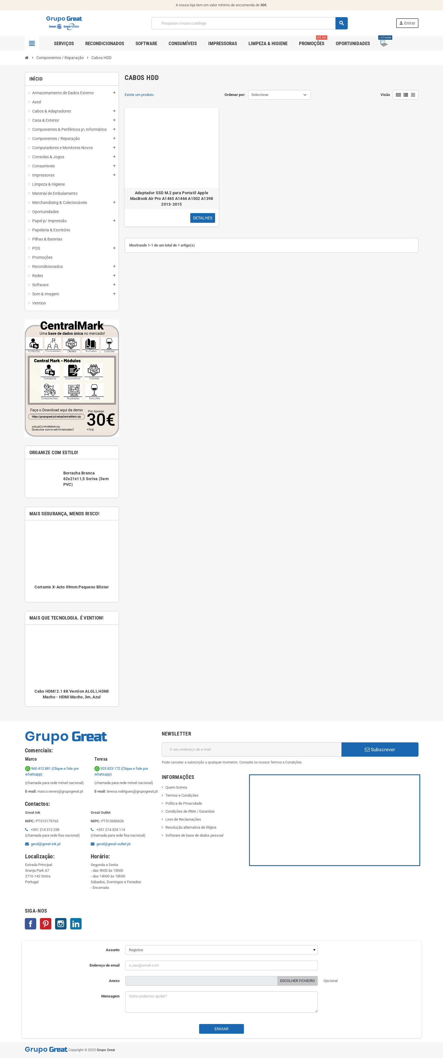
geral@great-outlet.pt (113, 844)
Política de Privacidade (183, 803)
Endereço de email (105, 965)
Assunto (113, 950)
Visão (385, 95)
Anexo (114, 981)
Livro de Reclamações (183, 819)
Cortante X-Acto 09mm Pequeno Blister (72, 587)
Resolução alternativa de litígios (191, 827)
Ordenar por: (234, 95)
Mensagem (110, 996)
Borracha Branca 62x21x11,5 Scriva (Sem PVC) (86, 479)
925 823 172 (107, 768)
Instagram (60, 923)
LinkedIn (76, 923)
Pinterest (45, 923)
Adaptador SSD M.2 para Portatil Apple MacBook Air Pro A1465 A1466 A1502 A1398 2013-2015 (171, 199)
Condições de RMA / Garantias (190, 811)
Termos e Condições (182, 795)
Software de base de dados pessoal (194, 835)
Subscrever (380, 749)
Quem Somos (176, 787)
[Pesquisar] (249, 23)
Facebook (30, 923)
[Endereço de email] (251, 749)
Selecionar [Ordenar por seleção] (259, 95)
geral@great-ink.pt (45, 844)
